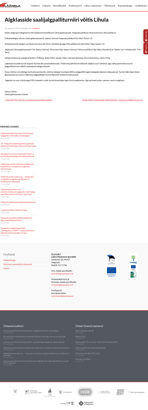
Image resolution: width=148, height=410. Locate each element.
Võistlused (109, 5)
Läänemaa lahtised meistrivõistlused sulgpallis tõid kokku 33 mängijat (17, 134)
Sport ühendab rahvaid (84, 331)
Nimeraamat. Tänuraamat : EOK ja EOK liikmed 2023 (96, 342)
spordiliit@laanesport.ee (62, 273)
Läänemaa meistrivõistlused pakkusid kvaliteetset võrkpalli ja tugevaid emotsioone (17, 166)
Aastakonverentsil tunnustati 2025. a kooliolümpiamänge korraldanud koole (17, 155)
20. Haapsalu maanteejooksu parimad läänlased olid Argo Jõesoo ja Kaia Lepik (18, 144)
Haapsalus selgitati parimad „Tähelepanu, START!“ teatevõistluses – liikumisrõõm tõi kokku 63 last (18, 230)
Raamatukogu (125, 5)
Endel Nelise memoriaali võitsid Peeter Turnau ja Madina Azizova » (112, 100)
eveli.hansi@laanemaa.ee (62, 296)
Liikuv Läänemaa (93, 5)
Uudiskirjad (141, 5)
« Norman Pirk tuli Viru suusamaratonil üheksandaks (28, 100)
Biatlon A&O (80, 336)
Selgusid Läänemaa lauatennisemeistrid (18, 202)
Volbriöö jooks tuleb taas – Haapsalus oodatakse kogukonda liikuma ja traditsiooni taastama (17, 179)
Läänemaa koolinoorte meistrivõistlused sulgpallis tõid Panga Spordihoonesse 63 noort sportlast (18, 191)
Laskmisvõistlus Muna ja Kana (14, 210)
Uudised (35, 5)
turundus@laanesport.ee (62, 285)
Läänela (46, 5)
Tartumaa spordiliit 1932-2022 (87, 353)
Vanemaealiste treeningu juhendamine (90, 348)
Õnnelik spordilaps (83, 359)
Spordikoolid (59, 5)
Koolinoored (75, 5)
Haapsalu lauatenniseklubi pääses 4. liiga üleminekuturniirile (16, 219)
